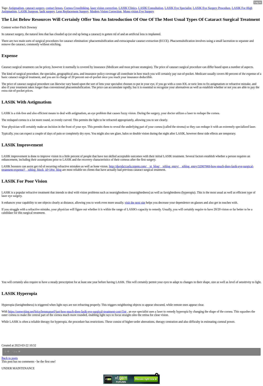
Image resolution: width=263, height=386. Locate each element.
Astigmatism (16, 8)
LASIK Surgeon (28, 11)
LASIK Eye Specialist (178, 8)
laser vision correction (103, 8)
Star (16, 351)
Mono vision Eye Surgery (138, 11)
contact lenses (54, 8)
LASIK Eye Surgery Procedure (211, 8)
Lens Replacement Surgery (72, 11)
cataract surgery (34, 8)
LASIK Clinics (128, 8)
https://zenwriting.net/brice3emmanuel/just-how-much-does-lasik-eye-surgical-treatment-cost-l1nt (67, 311)
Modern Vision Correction (106, 11)
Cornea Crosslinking (76, 8)
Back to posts (10, 358)
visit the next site (135, 202)
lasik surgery (47, 11)
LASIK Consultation (150, 8)
